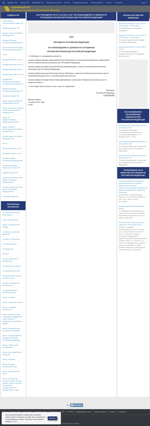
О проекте (119, 3)
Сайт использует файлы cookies (67, 423)
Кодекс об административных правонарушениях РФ (10, 120)
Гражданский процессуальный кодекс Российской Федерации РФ (12, 81)
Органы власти (97, 3)
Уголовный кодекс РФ (10, 196)
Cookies (15, 421)
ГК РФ (4, 55)
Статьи (109, 3)
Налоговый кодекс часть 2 (12, 153)
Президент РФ (37, 3)
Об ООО (5, 254)
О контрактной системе (11, 271)
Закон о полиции (8, 297)
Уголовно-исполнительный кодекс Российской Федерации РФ (12, 180)
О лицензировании (9, 244)
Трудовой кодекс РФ (10, 173)
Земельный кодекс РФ (10, 96)
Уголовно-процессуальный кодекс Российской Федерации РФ (12, 189)
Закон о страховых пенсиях (12, 302)
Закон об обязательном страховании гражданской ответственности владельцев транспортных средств (12, 319)
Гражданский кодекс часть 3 (12, 69)
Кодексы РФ (12, 3)
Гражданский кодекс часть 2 (12, 64)
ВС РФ (67, 3)
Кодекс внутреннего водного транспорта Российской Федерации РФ (13, 110)
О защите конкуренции (11, 239)
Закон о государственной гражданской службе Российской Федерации (11, 338)
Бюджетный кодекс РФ (10, 28)
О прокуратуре (7, 249)
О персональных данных (11, 266)
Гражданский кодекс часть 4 (12, 74)
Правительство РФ (54, 3)
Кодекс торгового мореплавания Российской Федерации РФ (12, 129)
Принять (52, 418)
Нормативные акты (80, 3)
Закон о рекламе (8, 359)
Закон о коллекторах (10, 220)
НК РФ (4, 143)
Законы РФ (24, 3)
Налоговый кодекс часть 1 (12, 148)
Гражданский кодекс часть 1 (12, 59)
